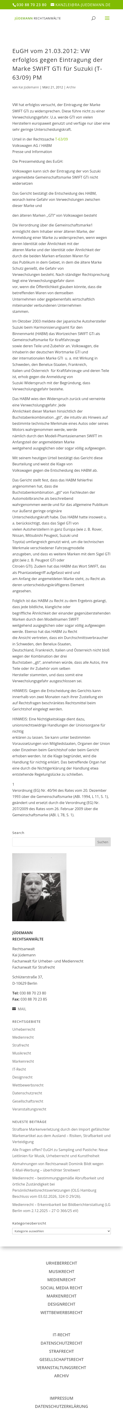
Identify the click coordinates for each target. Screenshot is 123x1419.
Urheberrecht (23, 1029)
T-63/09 (61, 139)
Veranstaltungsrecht (29, 1109)
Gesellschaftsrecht (27, 1101)
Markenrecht (23, 1061)
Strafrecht (20, 1045)
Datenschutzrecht (27, 1093)
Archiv (71, 87)
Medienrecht (23, 1037)
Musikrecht (21, 1053)
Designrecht (22, 1077)
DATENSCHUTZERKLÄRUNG (61, 1406)
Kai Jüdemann (29, 87)
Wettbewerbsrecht (27, 1085)
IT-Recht (19, 1069)
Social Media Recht (61, 1287)
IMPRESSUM (61, 1398)
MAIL (22, 1008)
